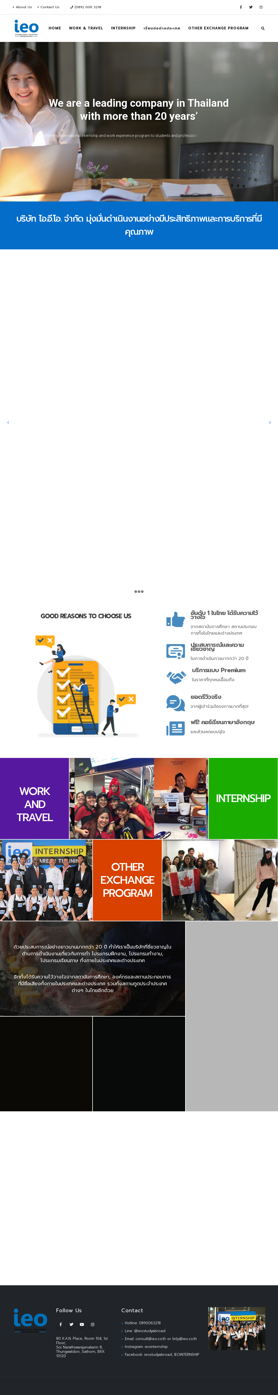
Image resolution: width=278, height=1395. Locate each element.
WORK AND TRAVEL (35, 804)
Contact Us (48, 7)
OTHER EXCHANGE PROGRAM (218, 28)
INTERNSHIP (123, 28)
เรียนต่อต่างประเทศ (162, 28)
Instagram (93, 1324)
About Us (22, 7)
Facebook (61, 1324)
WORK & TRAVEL (86, 28)
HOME (55, 28)
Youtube (82, 1324)
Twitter (71, 1324)
